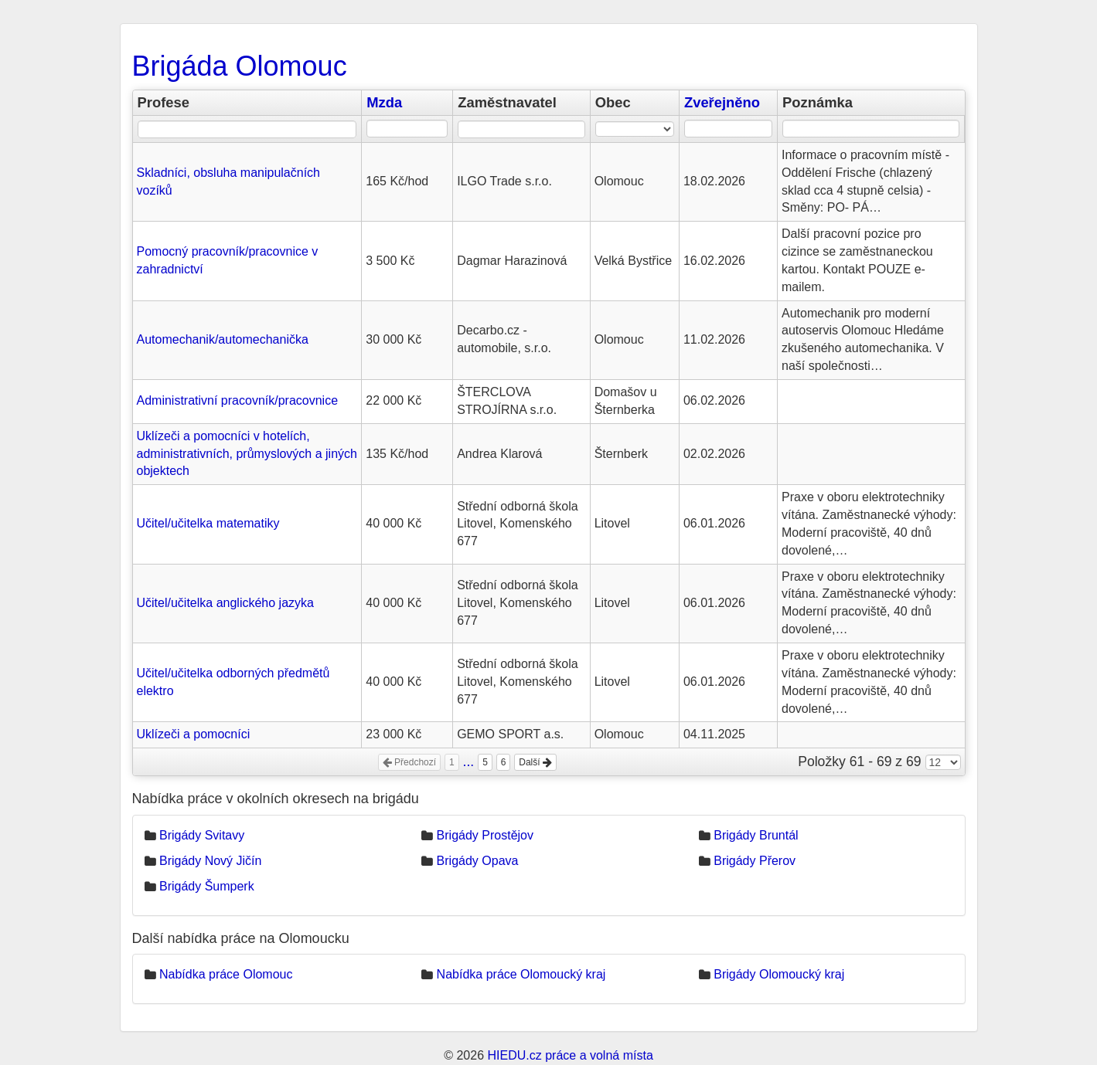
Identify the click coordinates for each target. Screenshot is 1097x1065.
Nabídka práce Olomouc (226, 974)
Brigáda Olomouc (239, 66)
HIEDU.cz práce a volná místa (569, 1055)
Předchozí (409, 762)
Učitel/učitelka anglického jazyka (225, 602)
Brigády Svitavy (201, 835)
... (469, 761)
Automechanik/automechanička (222, 339)
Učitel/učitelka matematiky (208, 523)
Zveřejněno (722, 102)
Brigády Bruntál (756, 835)
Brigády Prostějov (485, 835)
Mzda (384, 102)
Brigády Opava (478, 860)
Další (535, 762)
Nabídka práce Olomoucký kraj (521, 974)
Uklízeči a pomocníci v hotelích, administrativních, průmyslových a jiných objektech (247, 453)
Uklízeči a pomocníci (193, 734)
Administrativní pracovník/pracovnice (238, 400)
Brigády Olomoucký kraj (779, 974)
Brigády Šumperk (206, 886)
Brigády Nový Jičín (210, 860)
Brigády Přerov (754, 860)
